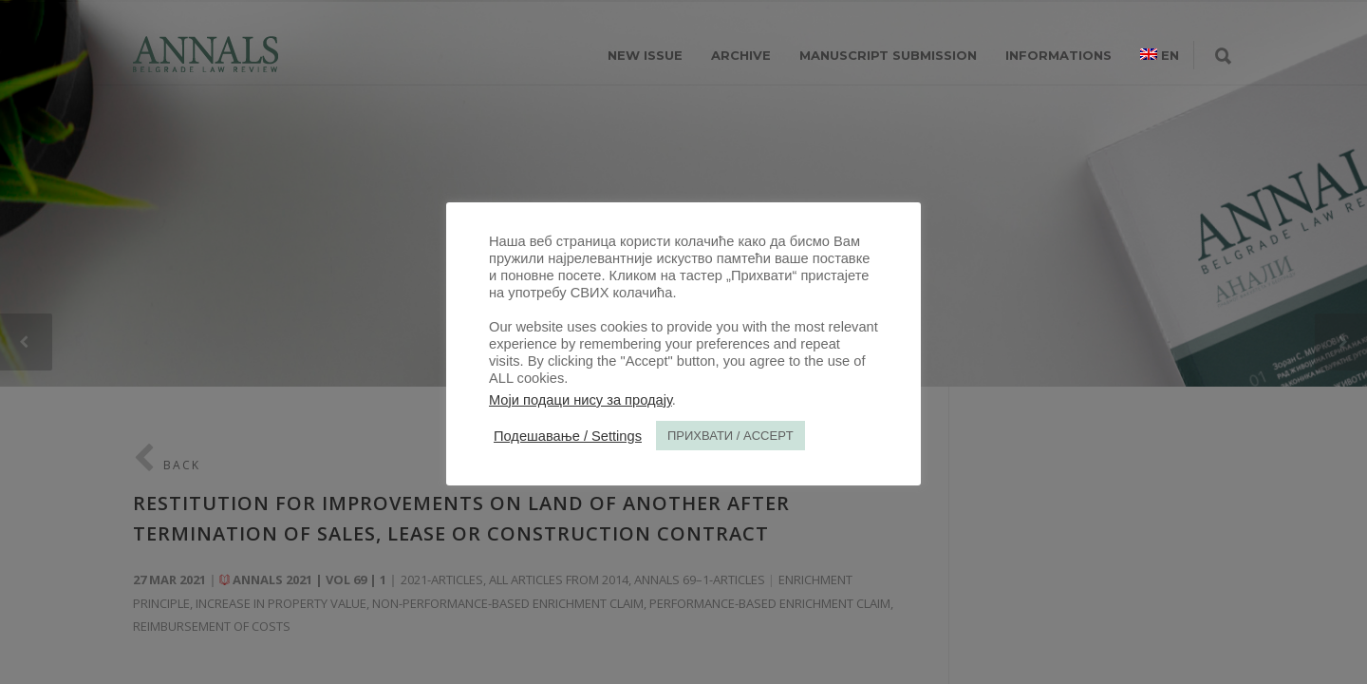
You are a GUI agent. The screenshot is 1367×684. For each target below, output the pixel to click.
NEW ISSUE (645, 55)
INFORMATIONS (1058, 55)
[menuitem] (1159, 55)
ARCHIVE (741, 55)
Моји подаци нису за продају (580, 400)
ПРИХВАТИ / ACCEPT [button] (730, 435)
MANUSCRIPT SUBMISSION (888, 55)
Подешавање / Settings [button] (568, 436)
